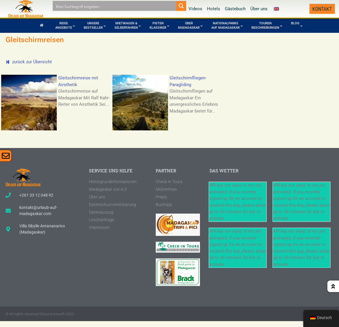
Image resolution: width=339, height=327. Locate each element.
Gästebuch (235, 8)
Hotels (213, 8)
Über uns (259, 8)
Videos (195, 8)
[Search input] (115, 6)
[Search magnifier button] (181, 6)
